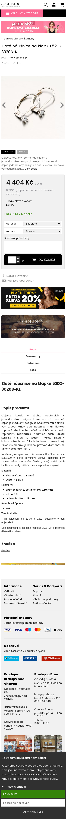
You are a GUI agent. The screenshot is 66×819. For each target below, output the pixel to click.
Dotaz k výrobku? (15, 276)
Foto (33, 370)
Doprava (38, 591)
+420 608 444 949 (17, 712)
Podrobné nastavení (16, 803)
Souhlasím (10, 794)
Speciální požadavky (16, 238)
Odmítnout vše (33, 812)
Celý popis (30, 169)
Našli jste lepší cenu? (18, 280)
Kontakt (38, 595)
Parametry (33, 356)
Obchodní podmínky (45, 599)
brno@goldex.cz (44, 694)
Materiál (11, 223)
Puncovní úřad (13, 599)
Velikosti (9, 591)
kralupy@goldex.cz (15, 706)
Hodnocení (33, 363)
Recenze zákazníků (15, 603)
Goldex (18, 63)
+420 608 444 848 (47, 700)
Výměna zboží (12, 595)
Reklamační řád (42, 603)
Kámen (10, 231)
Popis (33, 349)
